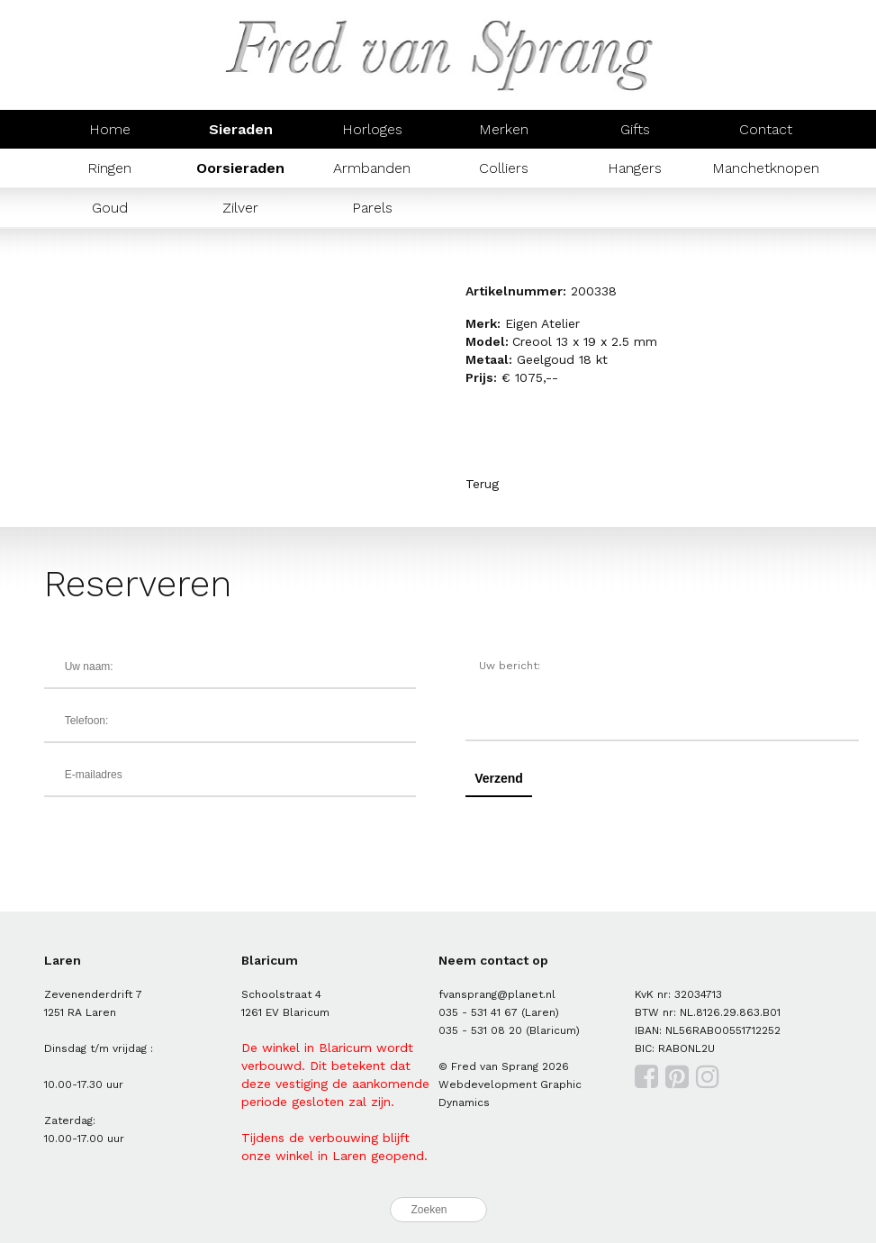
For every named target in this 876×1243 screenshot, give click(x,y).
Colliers (503, 168)
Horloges (372, 129)
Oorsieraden (240, 168)
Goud (110, 207)
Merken (503, 129)
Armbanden (372, 168)
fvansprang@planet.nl (496, 994)
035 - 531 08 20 (480, 1030)
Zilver (240, 207)
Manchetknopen (765, 168)
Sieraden (241, 129)
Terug (482, 483)
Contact (765, 129)
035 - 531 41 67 (478, 1012)
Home (110, 129)
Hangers (635, 168)
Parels (372, 207)
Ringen (109, 168)
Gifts (635, 129)
